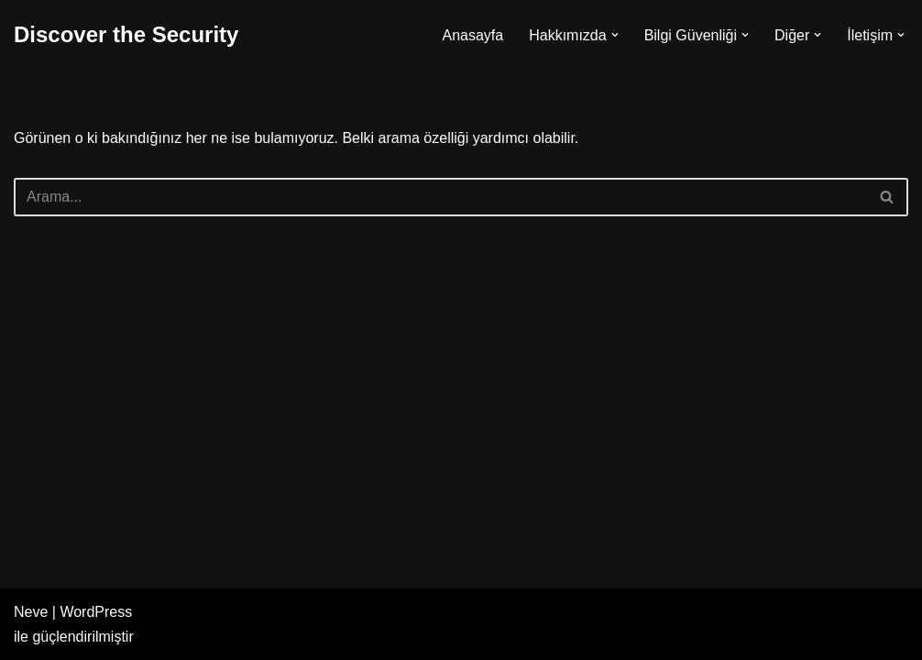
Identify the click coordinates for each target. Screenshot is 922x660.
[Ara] (440, 197)
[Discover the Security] (126, 35)
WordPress (96, 612)
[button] (615, 34)
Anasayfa (472, 35)
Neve (31, 612)
